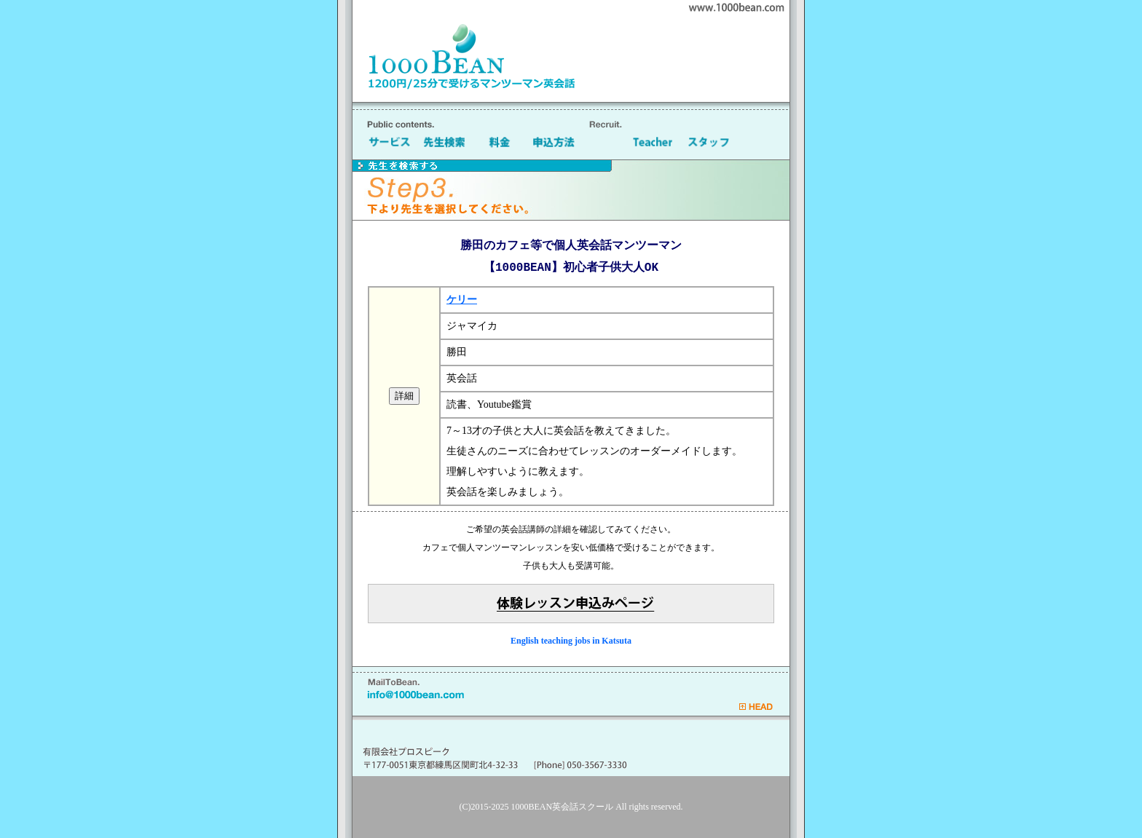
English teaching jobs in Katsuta (571, 641)
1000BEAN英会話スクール (562, 807)
